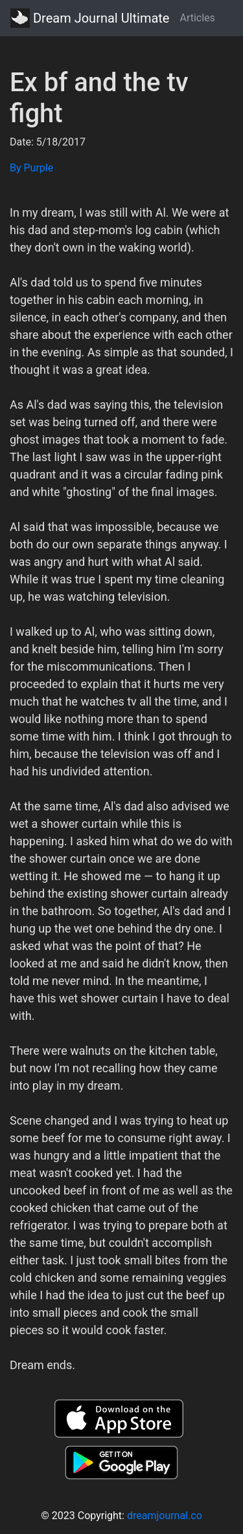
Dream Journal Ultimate (89, 18)
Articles (196, 18)
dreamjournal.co (164, 1515)
